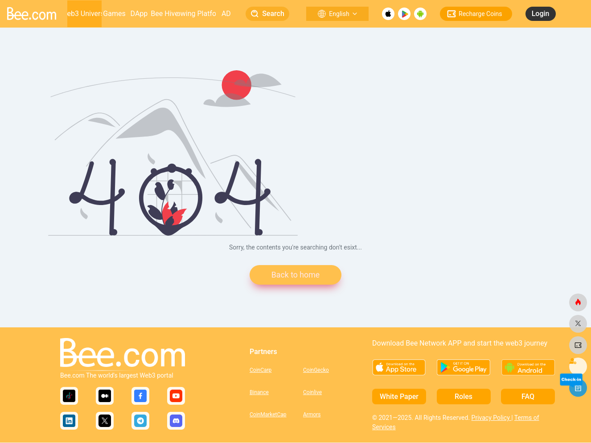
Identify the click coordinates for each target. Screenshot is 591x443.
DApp (139, 13)
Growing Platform (197, 13)
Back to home (295, 275)
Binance (259, 392)
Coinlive (312, 392)
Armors (312, 414)
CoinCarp (260, 370)
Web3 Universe (84, 13)
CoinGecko (316, 370)
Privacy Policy (492, 418)
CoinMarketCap (268, 414)
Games (114, 13)
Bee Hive (164, 13)
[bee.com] (578, 302)
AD (226, 13)
